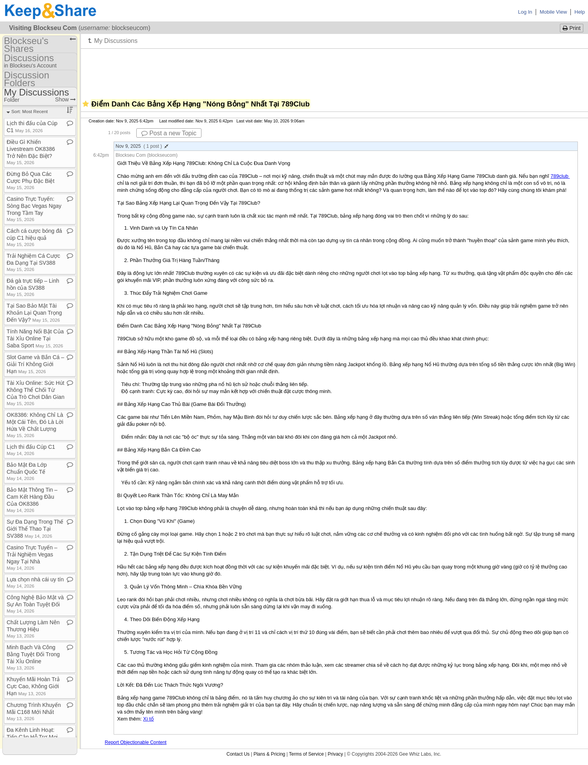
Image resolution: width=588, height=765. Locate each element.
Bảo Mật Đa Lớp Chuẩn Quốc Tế (27, 471)
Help (579, 12)
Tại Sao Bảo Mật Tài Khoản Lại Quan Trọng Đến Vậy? (34, 313)
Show (65, 99)
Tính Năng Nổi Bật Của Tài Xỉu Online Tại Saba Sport (35, 338)
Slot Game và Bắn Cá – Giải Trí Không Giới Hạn (35, 364)
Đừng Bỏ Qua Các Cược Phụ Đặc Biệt (30, 180)
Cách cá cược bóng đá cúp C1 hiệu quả (34, 237)
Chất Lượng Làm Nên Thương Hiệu (33, 628)
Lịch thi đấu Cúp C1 (31, 450)
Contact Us (237, 754)
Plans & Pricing (269, 754)
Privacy (335, 754)
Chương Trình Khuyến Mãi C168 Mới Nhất (34, 711)
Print (572, 28)
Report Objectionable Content (135, 742)
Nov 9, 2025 (142, 146)
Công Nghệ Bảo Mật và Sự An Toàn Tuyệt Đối (35, 603)
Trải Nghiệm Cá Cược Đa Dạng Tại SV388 (33, 262)
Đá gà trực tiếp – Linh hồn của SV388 (33, 287)
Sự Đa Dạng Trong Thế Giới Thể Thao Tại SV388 (35, 529)
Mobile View (553, 12)
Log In (525, 12)
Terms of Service (306, 754)
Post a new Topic (168, 133)
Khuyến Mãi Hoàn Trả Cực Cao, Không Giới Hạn (33, 686)
